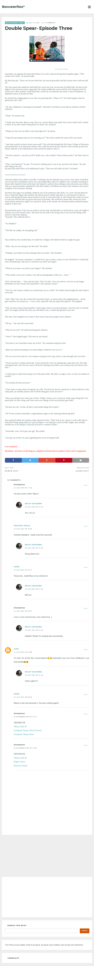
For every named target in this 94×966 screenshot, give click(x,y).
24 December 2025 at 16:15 (25, 716)
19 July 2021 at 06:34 (23, 697)
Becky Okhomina (33, 504)
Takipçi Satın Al (20, 726)
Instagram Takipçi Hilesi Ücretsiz (28, 730)
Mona (17, 567)
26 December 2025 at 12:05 (25, 748)
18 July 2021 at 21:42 (34, 630)
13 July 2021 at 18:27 (23, 611)
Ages (16, 649)
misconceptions (15, 23)
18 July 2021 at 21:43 (34, 507)
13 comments (49, 22)
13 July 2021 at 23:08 (23, 652)
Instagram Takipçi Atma (24, 734)
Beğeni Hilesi (19, 762)
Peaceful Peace (22, 526)
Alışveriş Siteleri (21, 766)
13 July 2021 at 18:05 (23, 529)
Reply (86, 485)
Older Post (82, 471)
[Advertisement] (47, 856)
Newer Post (12, 471)
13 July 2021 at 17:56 (23, 487)
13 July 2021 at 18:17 (23, 570)
